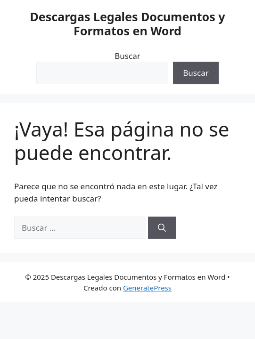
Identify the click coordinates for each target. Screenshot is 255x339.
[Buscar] (162, 228)
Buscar (127, 55)
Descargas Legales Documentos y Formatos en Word (127, 23)
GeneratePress (147, 287)
